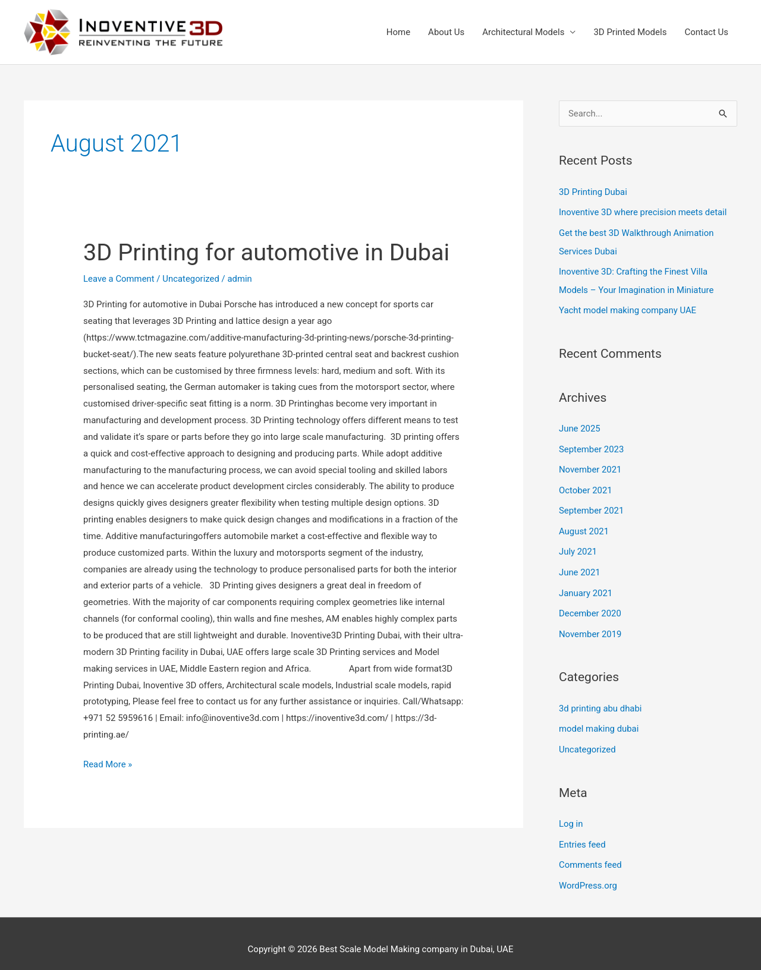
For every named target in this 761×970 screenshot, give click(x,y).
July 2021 (578, 545)
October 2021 (585, 485)
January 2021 (586, 586)
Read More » (108, 763)
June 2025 (579, 425)
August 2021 (584, 526)
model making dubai (599, 720)
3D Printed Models (629, 32)
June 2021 (579, 565)
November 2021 (590, 465)
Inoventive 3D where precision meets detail (643, 212)
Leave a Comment (119, 278)
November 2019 (590, 626)
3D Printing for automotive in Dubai (267, 252)
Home (398, 32)
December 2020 (590, 606)
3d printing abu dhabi (601, 700)
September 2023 (591, 445)
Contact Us (706, 32)
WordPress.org (588, 874)
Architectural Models (523, 32)
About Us (446, 32)
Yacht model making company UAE (628, 308)
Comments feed (590, 854)
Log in (571, 814)
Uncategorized (191, 278)
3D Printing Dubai (593, 192)
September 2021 (591, 505)
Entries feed (582, 834)
